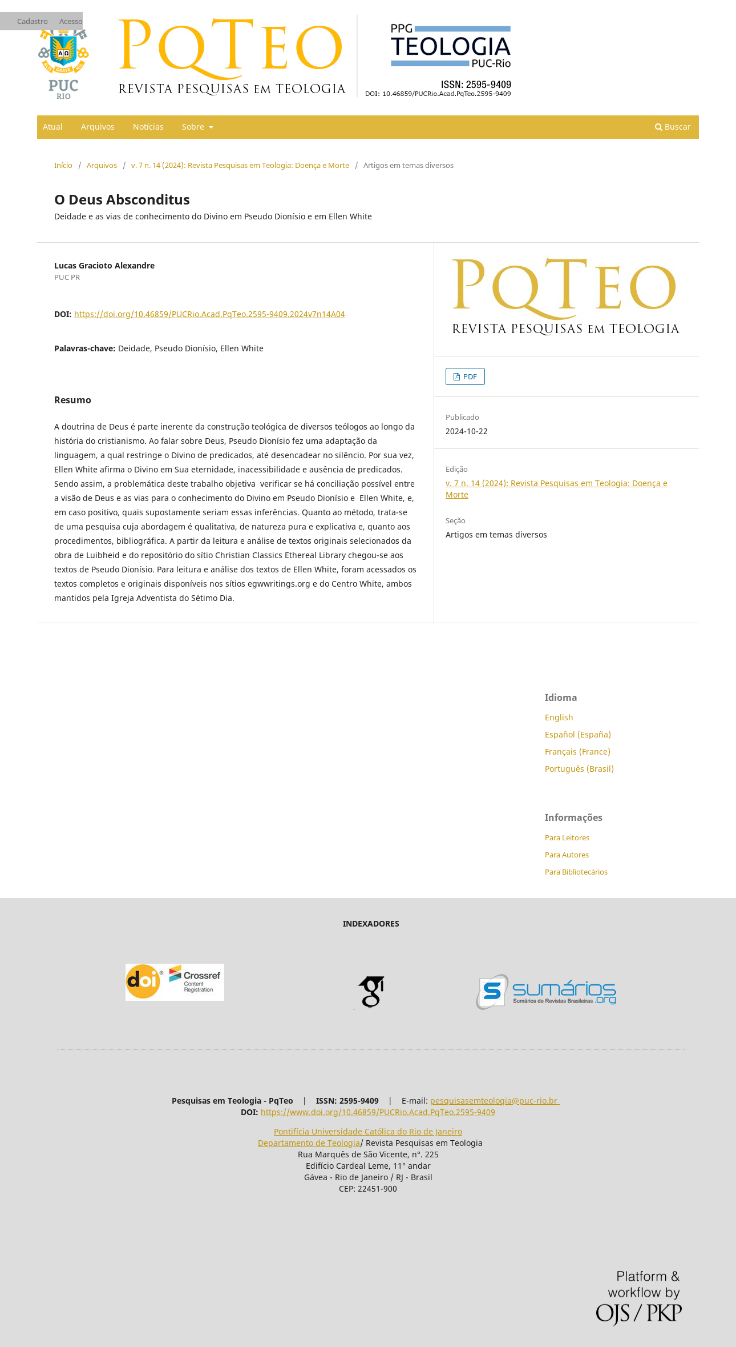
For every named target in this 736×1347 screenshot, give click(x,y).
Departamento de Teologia (309, 1142)
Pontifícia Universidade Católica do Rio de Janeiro (368, 1131)
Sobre (194, 126)
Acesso (71, 21)
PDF (469, 376)
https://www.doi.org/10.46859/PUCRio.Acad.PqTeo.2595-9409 (378, 1112)
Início (63, 165)
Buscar (673, 126)
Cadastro (32, 21)
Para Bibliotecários (576, 872)
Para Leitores (567, 837)
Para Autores (567, 854)
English (559, 717)
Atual (53, 126)
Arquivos (98, 126)
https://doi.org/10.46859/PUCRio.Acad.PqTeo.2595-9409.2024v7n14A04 (209, 313)
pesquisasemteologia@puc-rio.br (495, 1100)
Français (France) (577, 751)
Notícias (148, 126)
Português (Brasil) (579, 768)
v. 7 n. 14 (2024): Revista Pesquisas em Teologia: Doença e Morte (240, 165)
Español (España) (578, 734)
